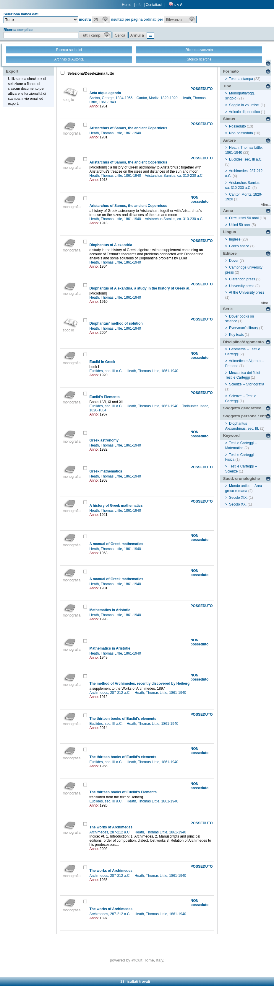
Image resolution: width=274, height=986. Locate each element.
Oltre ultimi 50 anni (244, 218)
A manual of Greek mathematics (116, 544)
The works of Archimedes (110, 827)
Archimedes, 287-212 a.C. (110, 693)
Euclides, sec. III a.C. (106, 371)
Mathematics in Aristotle (109, 610)
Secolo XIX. (238, 498)
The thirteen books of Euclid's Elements (123, 792)
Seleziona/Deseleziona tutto (90, 73)
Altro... (266, 205)
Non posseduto (241, 133)
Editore (230, 253)
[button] (101, 19)
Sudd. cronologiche (241, 478)
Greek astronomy (104, 440)
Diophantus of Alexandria (110, 245)
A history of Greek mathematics (115, 505)
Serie (228, 309)
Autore (229, 140)
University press (241, 286)
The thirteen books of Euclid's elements (122, 719)
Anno (228, 210)
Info (139, 5)
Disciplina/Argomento (243, 342)
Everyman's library (243, 328)
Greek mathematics (105, 471)
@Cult (137, 960)
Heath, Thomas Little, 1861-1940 (115, 133)
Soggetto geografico (242, 408)
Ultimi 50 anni (240, 225)
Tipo (227, 86)
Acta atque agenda (105, 93)
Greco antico (239, 246)
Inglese (235, 239)
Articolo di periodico (244, 112)
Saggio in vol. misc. (244, 105)
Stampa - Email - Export (24, 67)
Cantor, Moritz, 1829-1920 (158, 98)
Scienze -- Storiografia (246, 384)
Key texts (236, 335)
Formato (231, 71)
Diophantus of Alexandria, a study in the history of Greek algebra (144, 288)
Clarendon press (242, 279)
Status (229, 119)
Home (126, 5)
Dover (234, 261)
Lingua (229, 232)
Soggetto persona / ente (245, 416)
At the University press (246, 292)
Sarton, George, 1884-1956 (111, 98)
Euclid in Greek (102, 362)
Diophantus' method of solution (115, 323)
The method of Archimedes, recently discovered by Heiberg (139, 683)
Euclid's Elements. (105, 397)
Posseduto (237, 126)
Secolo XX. (238, 504)
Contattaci (154, 5)
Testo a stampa (241, 79)
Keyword (231, 435)
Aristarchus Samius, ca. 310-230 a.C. (175, 176)
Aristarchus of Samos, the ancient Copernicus (128, 128)
